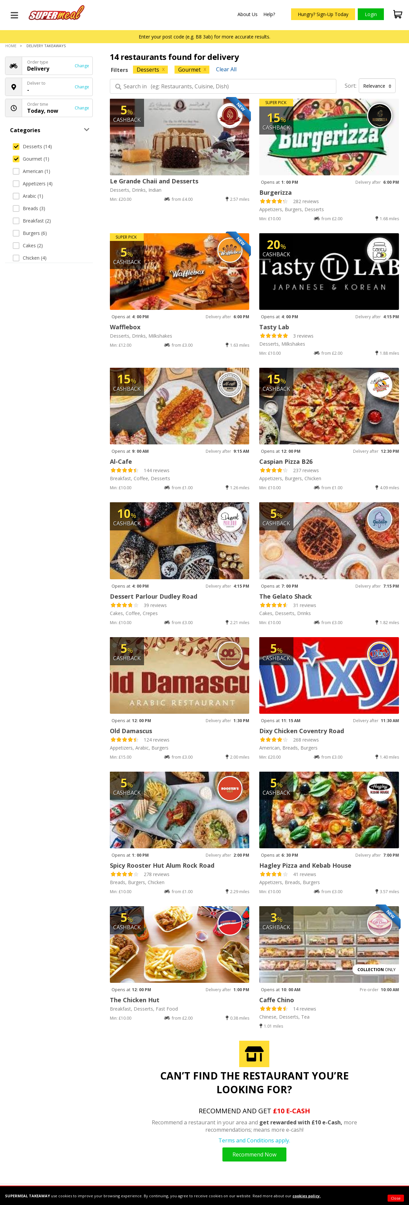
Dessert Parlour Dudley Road (153, 596)
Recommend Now (254, 1154)
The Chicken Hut (134, 1000)
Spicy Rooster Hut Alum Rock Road (162, 865)
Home (10, 45)
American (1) (31, 171)
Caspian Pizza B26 (286, 461)
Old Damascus (131, 731)
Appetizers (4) (33, 183)
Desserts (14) (32, 146)
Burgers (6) (30, 233)
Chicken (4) (30, 258)
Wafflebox (125, 327)
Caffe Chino (276, 1000)
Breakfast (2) (32, 221)
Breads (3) (29, 208)
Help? (269, 14)
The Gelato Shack (285, 596)
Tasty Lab (274, 327)
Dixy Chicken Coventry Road (301, 731)
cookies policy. (306, 1195)
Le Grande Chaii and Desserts (154, 181)
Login (371, 14)
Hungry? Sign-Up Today (323, 14)
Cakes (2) (28, 245)
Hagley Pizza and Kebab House (305, 865)
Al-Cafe (121, 461)
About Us (247, 14)
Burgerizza (275, 192)
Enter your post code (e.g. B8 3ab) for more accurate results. (204, 36)
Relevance (377, 86)
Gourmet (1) (31, 159)
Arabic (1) (28, 196)
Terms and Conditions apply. (254, 1140)
